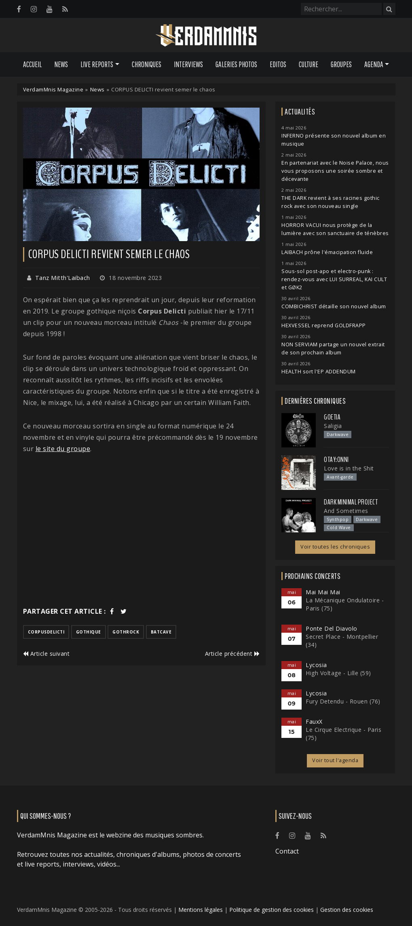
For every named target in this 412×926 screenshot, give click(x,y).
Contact (287, 851)
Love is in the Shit (349, 468)
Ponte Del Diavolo (331, 628)
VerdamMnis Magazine (53, 89)
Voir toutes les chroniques (335, 546)
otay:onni (336, 459)
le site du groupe (63, 448)
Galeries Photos (236, 64)
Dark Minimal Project (351, 502)
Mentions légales (200, 909)
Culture (308, 64)
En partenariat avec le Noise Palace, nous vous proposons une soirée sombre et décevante (335, 170)
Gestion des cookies (346, 909)
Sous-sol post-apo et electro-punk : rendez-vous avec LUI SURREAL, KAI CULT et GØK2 (334, 279)
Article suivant (46, 653)
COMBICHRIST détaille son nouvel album (333, 306)
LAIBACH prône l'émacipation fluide (327, 252)
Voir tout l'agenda (335, 760)
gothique (88, 632)
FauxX (314, 721)
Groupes (341, 64)
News (61, 64)
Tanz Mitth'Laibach (62, 278)
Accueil (32, 64)
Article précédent (232, 653)
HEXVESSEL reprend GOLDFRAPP (323, 325)
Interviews (188, 64)
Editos (278, 64)
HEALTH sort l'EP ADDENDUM (318, 371)
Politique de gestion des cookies (271, 909)
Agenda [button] (373, 64)
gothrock (125, 632)
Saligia (333, 426)
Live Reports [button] (96, 64)
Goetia (332, 417)
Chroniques (146, 64)
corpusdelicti (46, 632)
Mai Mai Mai (323, 592)
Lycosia (316, 665)
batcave (161, 632)
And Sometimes (346, 511)
